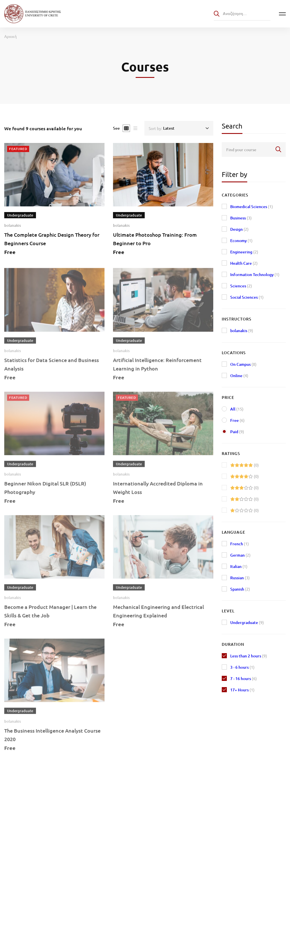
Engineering (244, 252)
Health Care (244, 263)
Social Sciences (247, 297)
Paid (237, 431)
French (239, 543)
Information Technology (255, 274)
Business (241, 218)
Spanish (240, 589)
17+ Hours (242, 690)
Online (239, 375)
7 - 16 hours (243, 678)
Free (237, 420)
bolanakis (12, 225)
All (237, 409)
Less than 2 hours (248, 656)
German (240, 555)
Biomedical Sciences (251, 206)
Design (239, 229)
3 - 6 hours (242, 667)
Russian (240, 577)
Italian (239, 566)
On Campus (243, 364)
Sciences (241, 285)
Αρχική (10, 36)
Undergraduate (247, 622)
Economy (241, 240)
